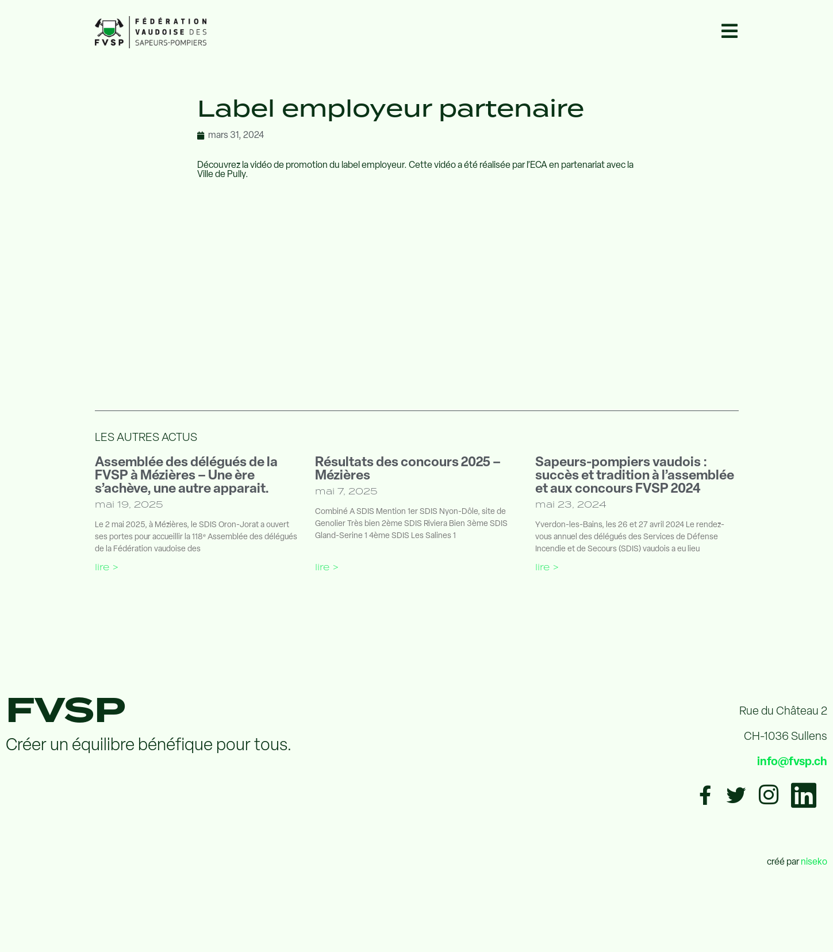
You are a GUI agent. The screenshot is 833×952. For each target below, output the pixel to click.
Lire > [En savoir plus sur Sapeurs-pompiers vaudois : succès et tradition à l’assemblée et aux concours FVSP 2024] (547, 567)
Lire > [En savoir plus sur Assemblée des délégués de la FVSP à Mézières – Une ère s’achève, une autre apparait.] (106, 567)
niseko (814, 862)
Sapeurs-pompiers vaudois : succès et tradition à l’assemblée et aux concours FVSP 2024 (634, 476)
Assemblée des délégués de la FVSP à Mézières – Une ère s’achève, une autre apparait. (186, 476)
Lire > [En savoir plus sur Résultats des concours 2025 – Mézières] (327, 567)
